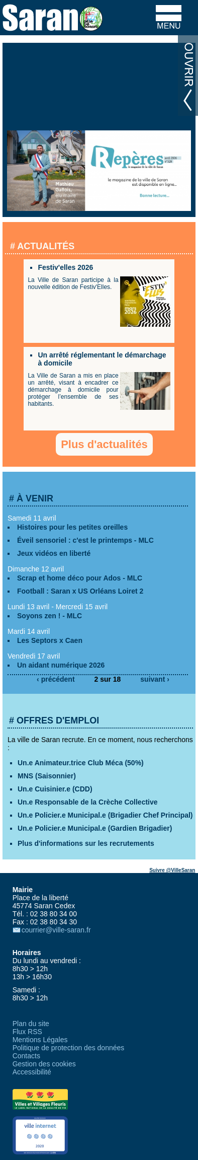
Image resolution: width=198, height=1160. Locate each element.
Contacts (26, 1056)
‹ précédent (55, 679)
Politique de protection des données (69, 1048)
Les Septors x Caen (49, 640)
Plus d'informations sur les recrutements (86, 843)
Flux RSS (27, 1032)
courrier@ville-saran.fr (56, 930)
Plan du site (31, 1024)
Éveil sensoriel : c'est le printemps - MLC (85, 540)
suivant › (154, 679)
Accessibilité (32, 1072)
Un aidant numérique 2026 (61, 665)
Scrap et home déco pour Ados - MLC (79, 578)
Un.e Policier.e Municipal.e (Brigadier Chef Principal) (105, 815)
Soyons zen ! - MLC (49, 616)
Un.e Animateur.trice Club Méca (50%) (81, 763)
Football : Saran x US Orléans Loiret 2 (80, 591)
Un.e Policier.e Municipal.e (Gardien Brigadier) (95, 828)
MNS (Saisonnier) (47, 776)
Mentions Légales (40, 1040)
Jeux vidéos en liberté (53, 553)
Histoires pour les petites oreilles (72, 527)
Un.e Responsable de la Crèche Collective (88, 802)
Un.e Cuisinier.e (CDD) (55, 789)
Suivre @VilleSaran (172, 870)
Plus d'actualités (104, 444)
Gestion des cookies (44, 1064)
